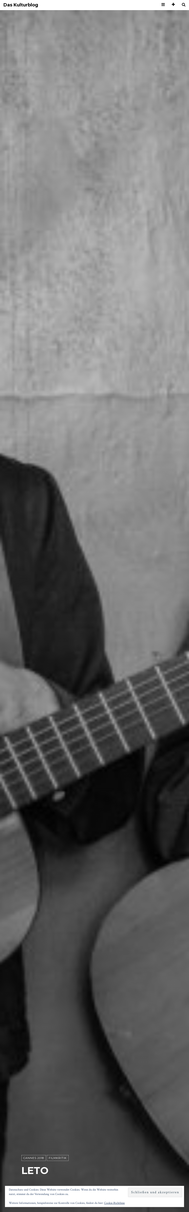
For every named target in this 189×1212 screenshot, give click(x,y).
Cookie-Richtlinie (114, 1203)
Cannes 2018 (33, 1158)
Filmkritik (58, 1158)
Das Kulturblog (20, 5)
